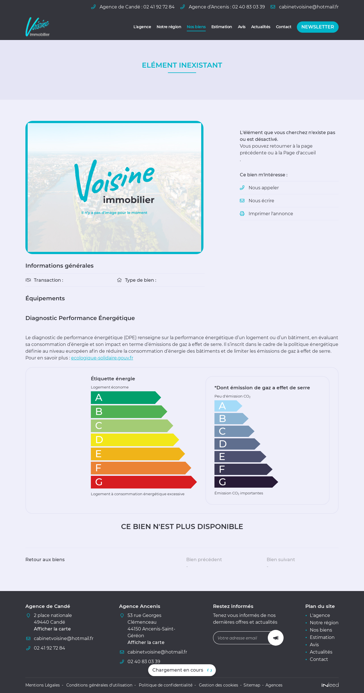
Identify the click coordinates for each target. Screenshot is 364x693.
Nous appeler (264, 187)
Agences (274, 685)
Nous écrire (261, 200)
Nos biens (196, 26)
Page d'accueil (299, 153)
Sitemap (252, 685)
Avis (241, 26)
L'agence (142, 26)
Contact (283, 26)
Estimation (221, 26)
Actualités (260, 26)
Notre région (169, 26)
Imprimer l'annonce (271, 213)
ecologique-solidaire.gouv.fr (102, 358)
